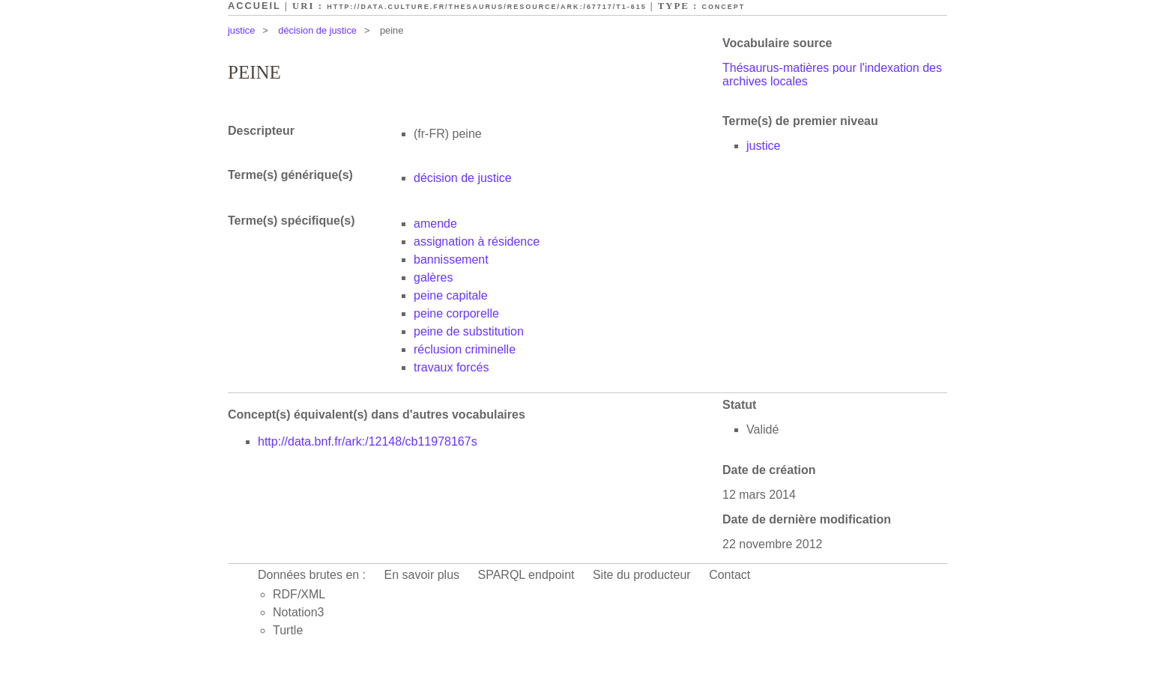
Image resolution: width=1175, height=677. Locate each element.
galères (433, 277)
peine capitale (451, 295)
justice (241, 30)
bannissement (451, 259)
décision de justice (317, 30)
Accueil (254, 5)
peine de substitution (469, 331)
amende (435, 223)
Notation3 (298, 612)
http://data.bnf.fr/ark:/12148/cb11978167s (367, 441)
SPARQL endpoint (526, 574)
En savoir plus (422, 574)
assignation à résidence (477, 241)
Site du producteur (642, 574)
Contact (729, 574)
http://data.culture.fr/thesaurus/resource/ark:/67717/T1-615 (486, 6)
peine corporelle (456, 313)
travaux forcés (451, 367)
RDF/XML (299, 594)
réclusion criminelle (465, 349)
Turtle (288, 630)
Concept (723, 6)
